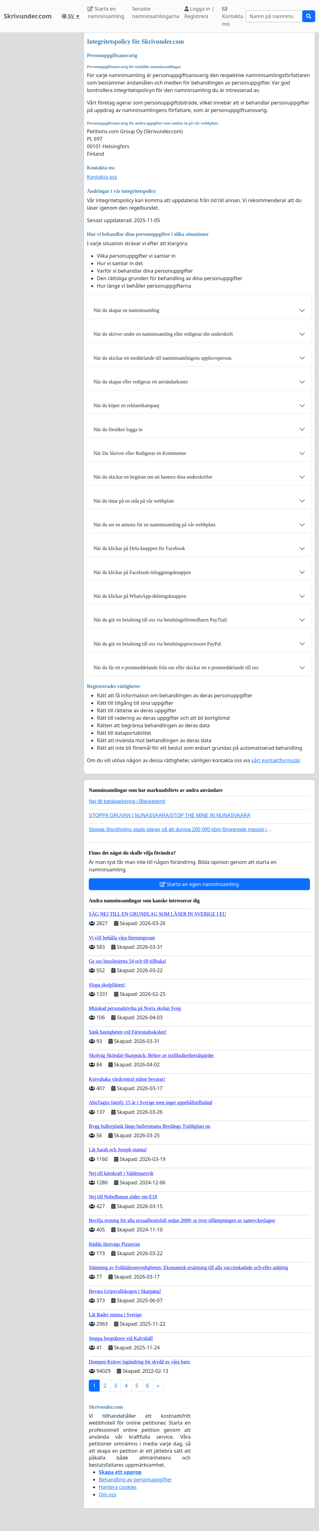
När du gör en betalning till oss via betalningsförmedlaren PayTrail (160, 619)
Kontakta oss (232, 16)
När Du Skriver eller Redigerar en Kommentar (139, 453)
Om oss (108, 1494)
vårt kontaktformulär (275, 760)
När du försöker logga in (117, 429)
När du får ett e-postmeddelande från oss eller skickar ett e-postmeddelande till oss (176, 667)
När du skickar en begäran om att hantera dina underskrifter (152, 477)
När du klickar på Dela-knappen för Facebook (139, 548)
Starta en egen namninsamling (199, 884)
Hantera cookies (117, 1487)
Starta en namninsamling (106, 12)
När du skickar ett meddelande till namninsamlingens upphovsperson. (162, 358)
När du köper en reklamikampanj (126, 405)
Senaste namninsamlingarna (155, 12)
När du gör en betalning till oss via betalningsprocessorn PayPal (157, 643)
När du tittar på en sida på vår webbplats (133, 501)
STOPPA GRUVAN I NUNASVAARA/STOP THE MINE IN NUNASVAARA (169, 815)
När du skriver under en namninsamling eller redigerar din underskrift (163, 334)
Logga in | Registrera (199, 12)
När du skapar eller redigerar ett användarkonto (140, 381)
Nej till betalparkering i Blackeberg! (127, 801)
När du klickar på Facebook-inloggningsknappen (142, 572)
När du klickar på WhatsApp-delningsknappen (139, 596)
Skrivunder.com (28, 16)
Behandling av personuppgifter (135, 1479)
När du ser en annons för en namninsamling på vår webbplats (154, 524)
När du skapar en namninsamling (126, 310)
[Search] (273, 16)
